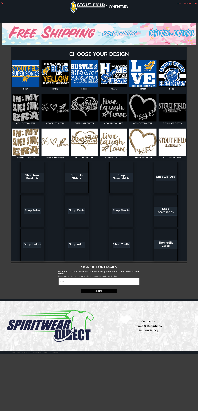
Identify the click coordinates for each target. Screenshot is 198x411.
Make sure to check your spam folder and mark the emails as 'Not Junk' (88, 276)
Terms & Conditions (148, 326)
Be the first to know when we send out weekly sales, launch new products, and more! (98, 272)
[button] (2, 3)
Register (187, 3)
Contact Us (148, 321)
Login (178, 3)
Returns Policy (148, 330)
